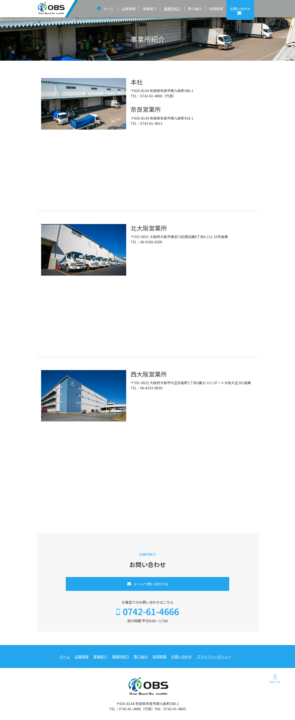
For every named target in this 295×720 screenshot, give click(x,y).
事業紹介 (149, 8)
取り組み (195, 8)
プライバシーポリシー (214, 656)
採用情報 (216, 8)
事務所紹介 (172, 8)
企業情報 (128, 8)
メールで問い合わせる (151, 584)
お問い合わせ (181, 656)
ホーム (108, 8)
